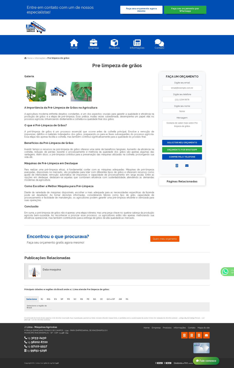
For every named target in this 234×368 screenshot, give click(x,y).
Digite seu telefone (182, 94)
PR (68, 299)
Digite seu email (182, 82)
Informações (180, 327)
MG (48, 299)
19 (35, 337)
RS (81, 299)
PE (88, 299)
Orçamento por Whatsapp (182, 150)
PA (127, 299)
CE (101, 299)
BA (94, 299)
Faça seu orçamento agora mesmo (141, 9)
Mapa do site (204, 327)
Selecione (31, 299)
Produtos (167, 327)
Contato (191, 327)
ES (55, 299)
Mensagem (182, 118)
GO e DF (111, 299)
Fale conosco (206, 360)
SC (75, 299)
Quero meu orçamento (165, 239)
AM (120, 299)
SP (62, 299)
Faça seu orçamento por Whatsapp (185, 9)
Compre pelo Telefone (182, 157)
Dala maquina (52, 269)
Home (147, 327)
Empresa (156, 327)
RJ (42, 299)
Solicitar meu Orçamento (182, 142)
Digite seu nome (182, 106)
